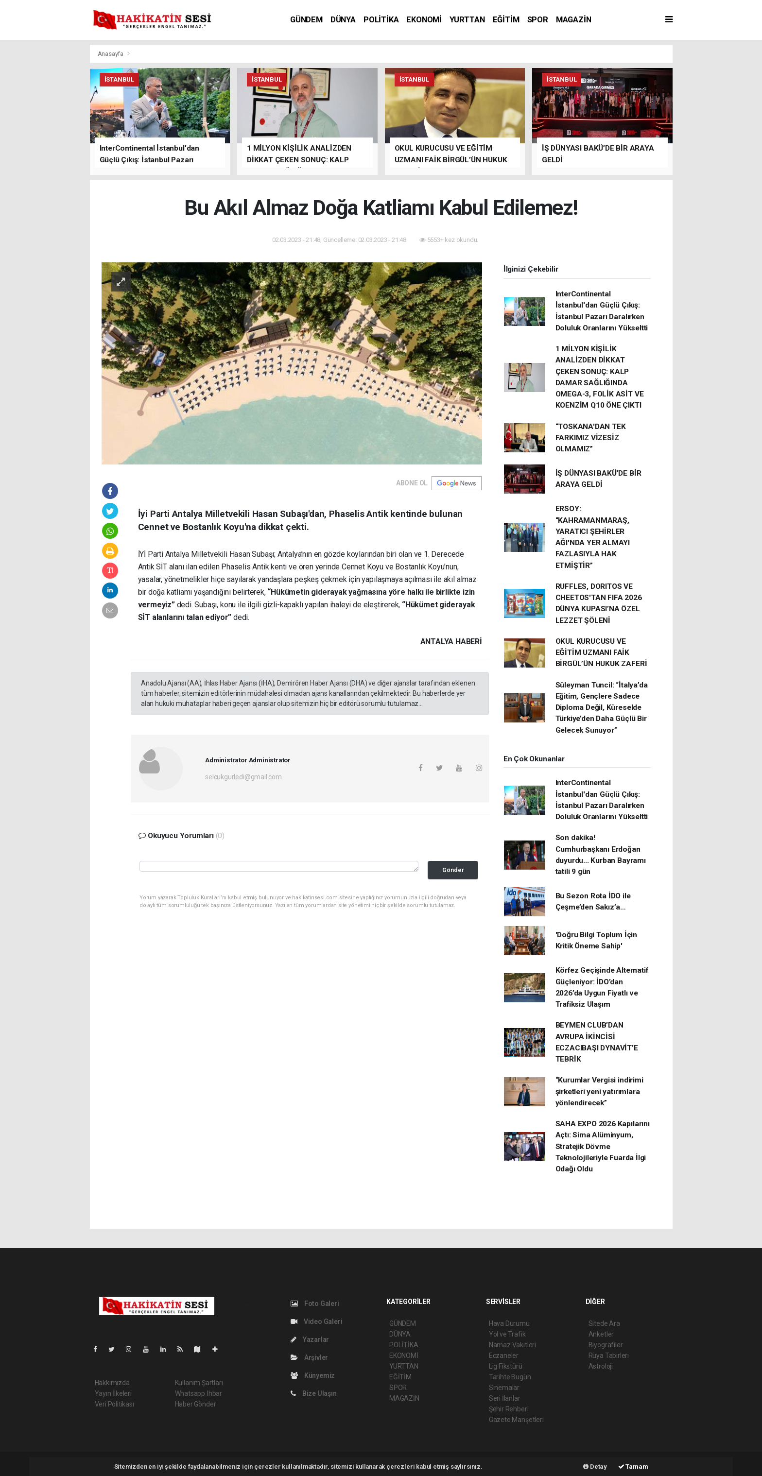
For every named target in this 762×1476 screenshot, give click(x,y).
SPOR (537, 19)
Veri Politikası (114, 1404)
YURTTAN (467, 19)
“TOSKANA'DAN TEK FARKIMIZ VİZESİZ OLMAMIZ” (590, 438)
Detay (595, 1466)
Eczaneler (504, 1355)
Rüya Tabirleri (609, 1355)
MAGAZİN (573, 19)
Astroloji (601, 1366)
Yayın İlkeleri (113, 1393)
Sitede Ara (604, 1323)
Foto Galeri (315, 1303)
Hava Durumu (509, 1323)
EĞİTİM (506, 19)
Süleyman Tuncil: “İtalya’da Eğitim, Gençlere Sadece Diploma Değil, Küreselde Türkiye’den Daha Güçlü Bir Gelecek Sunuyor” (601, 708)
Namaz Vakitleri (512, 1345)
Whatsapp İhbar (198, 1393)
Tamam (633, 1466)
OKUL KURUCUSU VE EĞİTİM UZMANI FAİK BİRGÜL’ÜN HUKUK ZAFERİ (601, 653)
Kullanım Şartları (199, 1383)
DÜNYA (343, 19)
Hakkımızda (112, 1383)
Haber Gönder (195, 1404)
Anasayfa (111, 53)
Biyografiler (606, 1345)
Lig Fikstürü (505, 1366)
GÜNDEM (306, 19)
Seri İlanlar (504, 1398)
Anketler (601, 1334)
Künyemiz (313, 1375)
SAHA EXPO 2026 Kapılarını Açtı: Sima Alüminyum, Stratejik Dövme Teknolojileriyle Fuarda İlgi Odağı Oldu (602, 1146)
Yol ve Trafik (507, 1334)
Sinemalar (504, 1387)
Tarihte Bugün (510, 1377)
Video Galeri (316, 1321)
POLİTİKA (381, 19)
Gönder (453, 870)
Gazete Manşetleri (516, 1420)
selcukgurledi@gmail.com (243, 777)
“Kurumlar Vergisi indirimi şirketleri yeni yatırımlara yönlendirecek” (599, 1091)
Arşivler (309, 1357)
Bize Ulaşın (314, 1393)
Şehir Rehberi (509, 1409)
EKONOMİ (424, 19)
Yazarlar (310, 1339)
